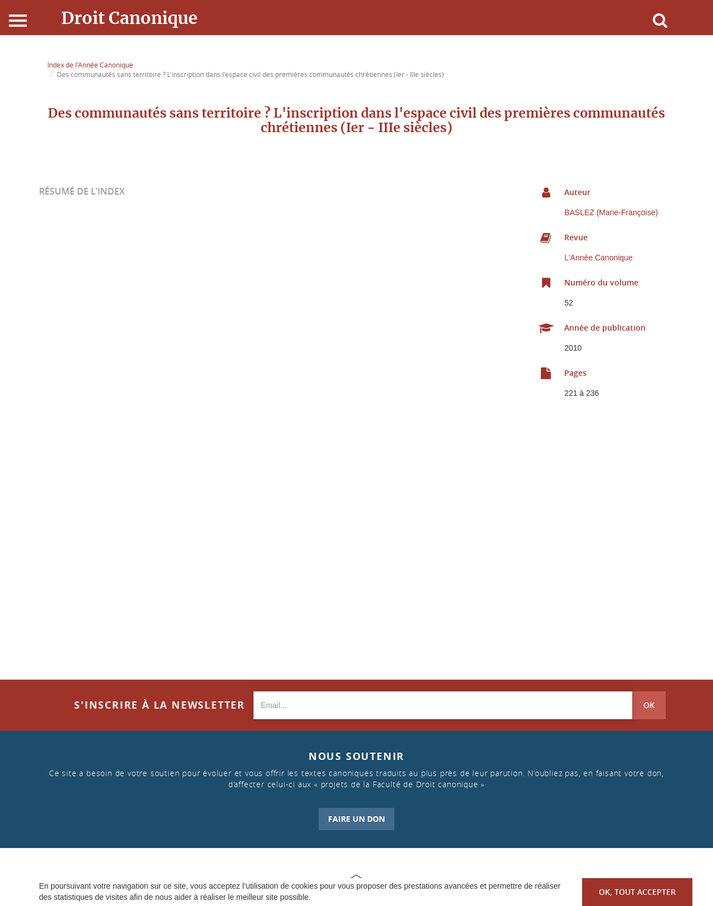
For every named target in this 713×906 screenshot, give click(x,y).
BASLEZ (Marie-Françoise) (611, 212)
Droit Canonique (129, 17)
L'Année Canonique (598, 257)
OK (649, 705)
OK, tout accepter (637, 891)
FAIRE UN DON (356, 818)
